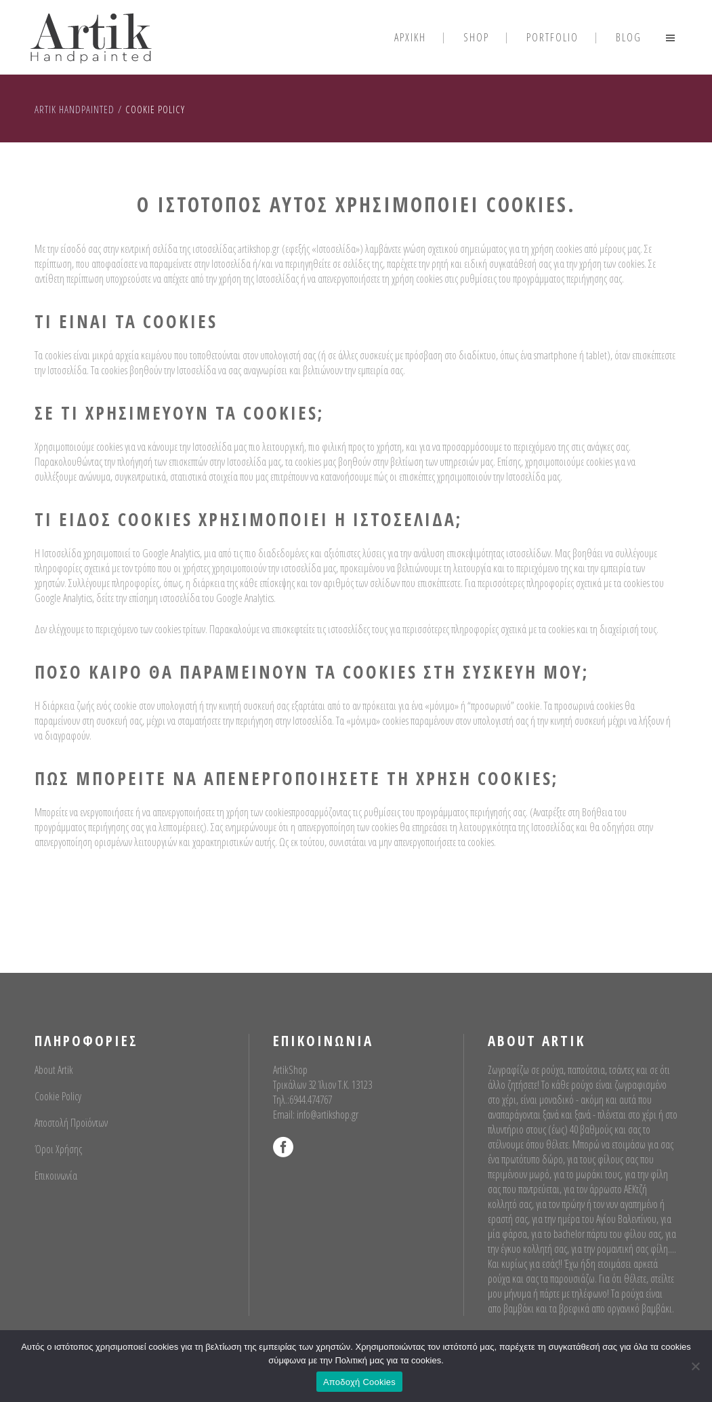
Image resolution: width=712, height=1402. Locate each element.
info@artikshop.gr (327, 1114)
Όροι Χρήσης (58, 1149)
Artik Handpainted (74, 109)
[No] (695, 1366)
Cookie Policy (58, 1096)
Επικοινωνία (56, 1175)
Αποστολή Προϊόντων (71, 1122)
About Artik (54, 1069)
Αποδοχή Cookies (359, 1382)
